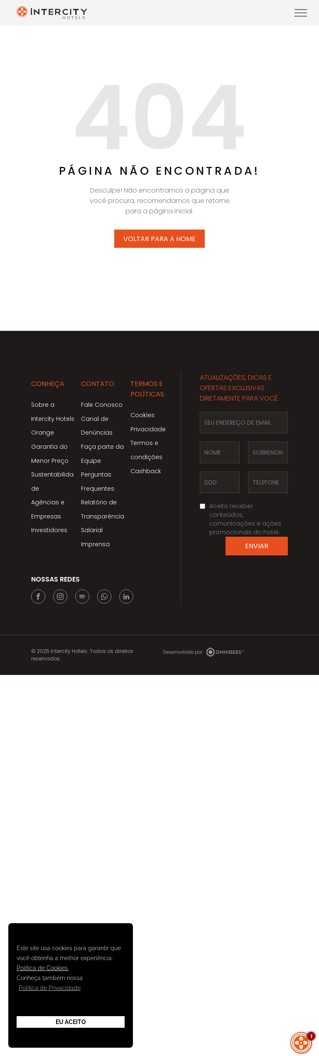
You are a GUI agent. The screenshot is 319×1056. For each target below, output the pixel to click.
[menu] (301, 13)
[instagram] (60, 597)
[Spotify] (82, 597)
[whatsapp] (104, 597)
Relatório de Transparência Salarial (102, 516)
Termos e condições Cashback (146, 457)
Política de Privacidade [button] (50, 988)
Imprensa (95, 544)
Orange (42, 432)
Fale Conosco (102, 405)
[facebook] (38, 597)
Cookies (142, 415)
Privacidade (148, 429)
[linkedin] (126, 597)
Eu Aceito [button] (71, 1022)
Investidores (49, 530)
